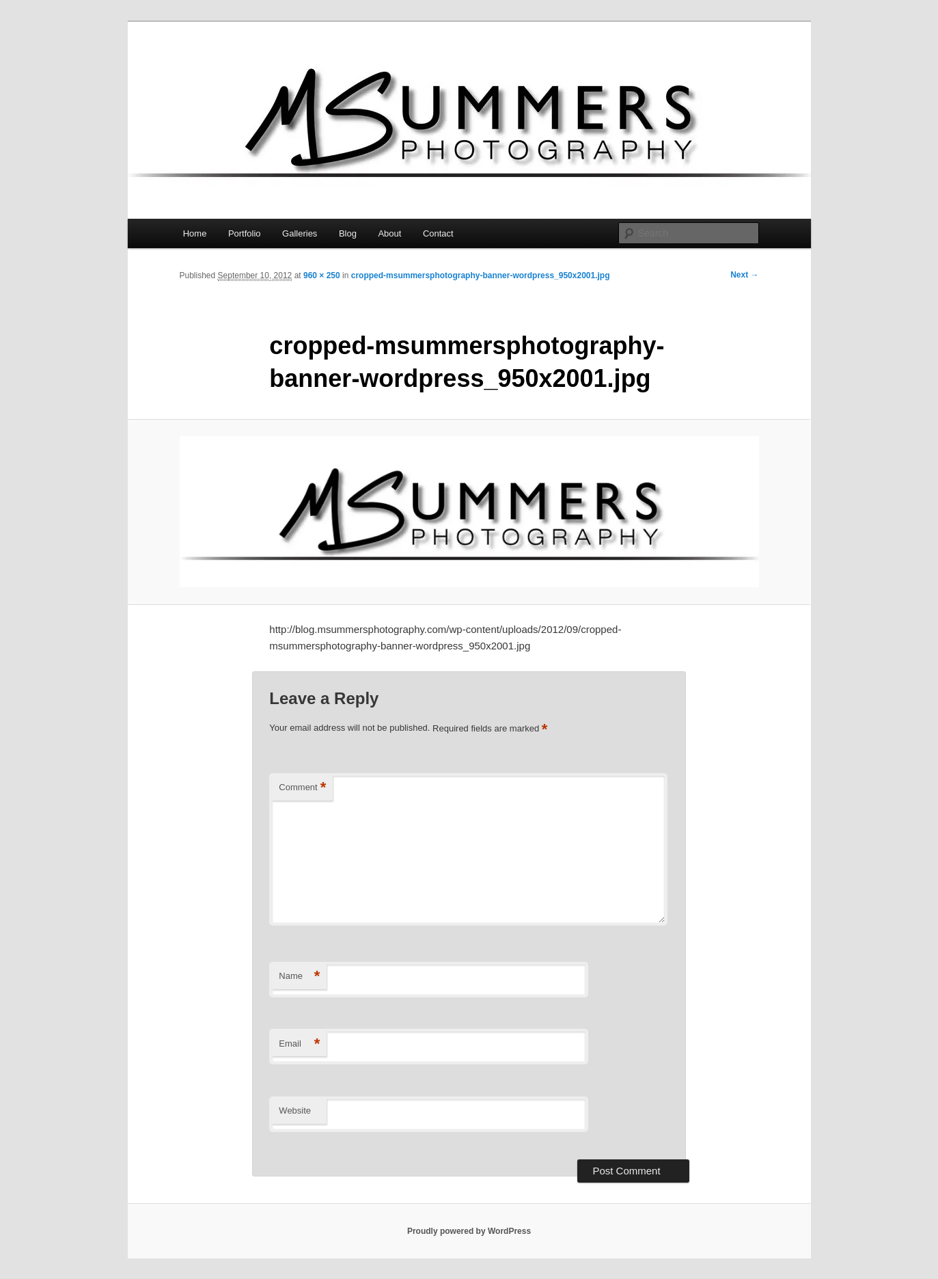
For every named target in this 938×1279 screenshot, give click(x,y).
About (389, 233)
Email (299, 1044)
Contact (438, 233)
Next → (744, 275)
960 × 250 (321, 275)
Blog (348, 233)
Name (299, 976)
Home (195, 233)
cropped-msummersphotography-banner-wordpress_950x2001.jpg (480, 275)
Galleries (299, 233)
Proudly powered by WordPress (469, 1231)
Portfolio (244, 233)
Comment (302, 788)
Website (295, 1110)
